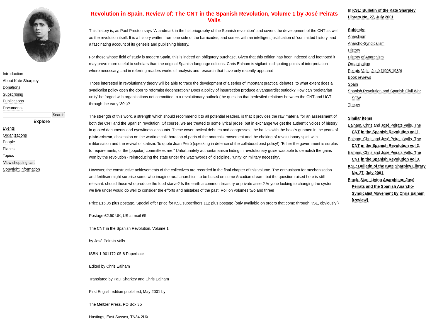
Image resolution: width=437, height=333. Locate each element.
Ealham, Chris (360, 125)
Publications (13, 101)
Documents (13, 108)
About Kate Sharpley (20, 80)
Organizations (15, 135)
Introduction (13, 73)
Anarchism (357, 36)
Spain (353, 84)
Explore (41, 121)
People (9, 142)
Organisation (359, 63)
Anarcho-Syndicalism (366, 43)
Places (8, 149)
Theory (354, 104)
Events (9, 128)
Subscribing (13, 94)
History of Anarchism (365, 57)
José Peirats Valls (396, 125)
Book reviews (359, 77)
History (354, 50)
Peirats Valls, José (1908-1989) (375, 70)
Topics (8, 155)
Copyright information (21, 169)
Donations (11, 87)
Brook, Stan (358, 179)
